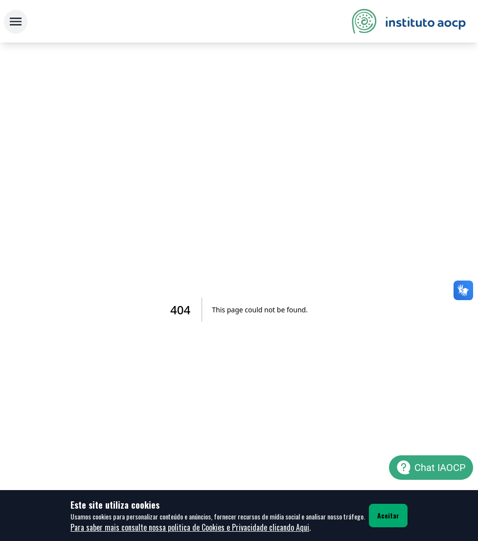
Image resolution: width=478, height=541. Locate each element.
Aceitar (388, 515)
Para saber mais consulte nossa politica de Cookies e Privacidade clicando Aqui (189, 527)
